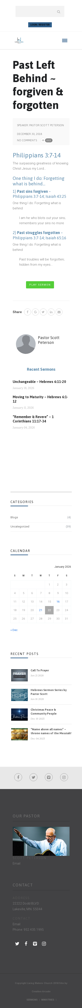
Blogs (14, 517)
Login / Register (40, 25)
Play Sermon (40, 284)
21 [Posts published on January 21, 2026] (40, 610)
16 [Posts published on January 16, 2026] (57, 601)
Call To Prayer (40, 670)
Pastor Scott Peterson (46, 125)
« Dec (13, 630)
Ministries (47, 1000)
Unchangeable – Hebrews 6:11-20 (39, 382)
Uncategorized (19, 526)
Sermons (32, 1000)
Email (16, 863)
